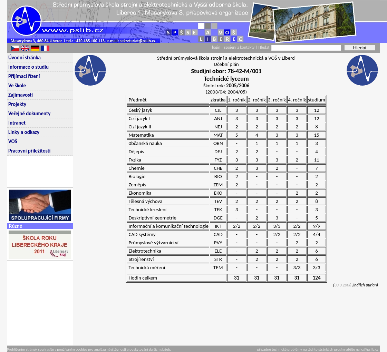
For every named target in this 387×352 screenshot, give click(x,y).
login (216, 47)
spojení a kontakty (239, 47)
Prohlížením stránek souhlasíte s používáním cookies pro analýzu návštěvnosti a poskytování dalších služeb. (89, 349)
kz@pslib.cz (369, 349)
